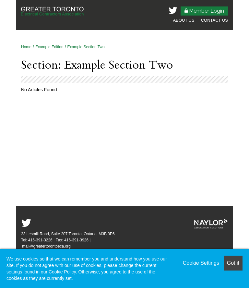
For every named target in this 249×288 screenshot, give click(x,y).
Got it (233, 263)
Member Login (204, 11)
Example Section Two (86, 47)
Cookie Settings (201, 263)
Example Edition (49, 47)
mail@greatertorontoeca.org (47, 246)
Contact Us (214, 20)
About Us (183, 20)
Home (26, 47)
